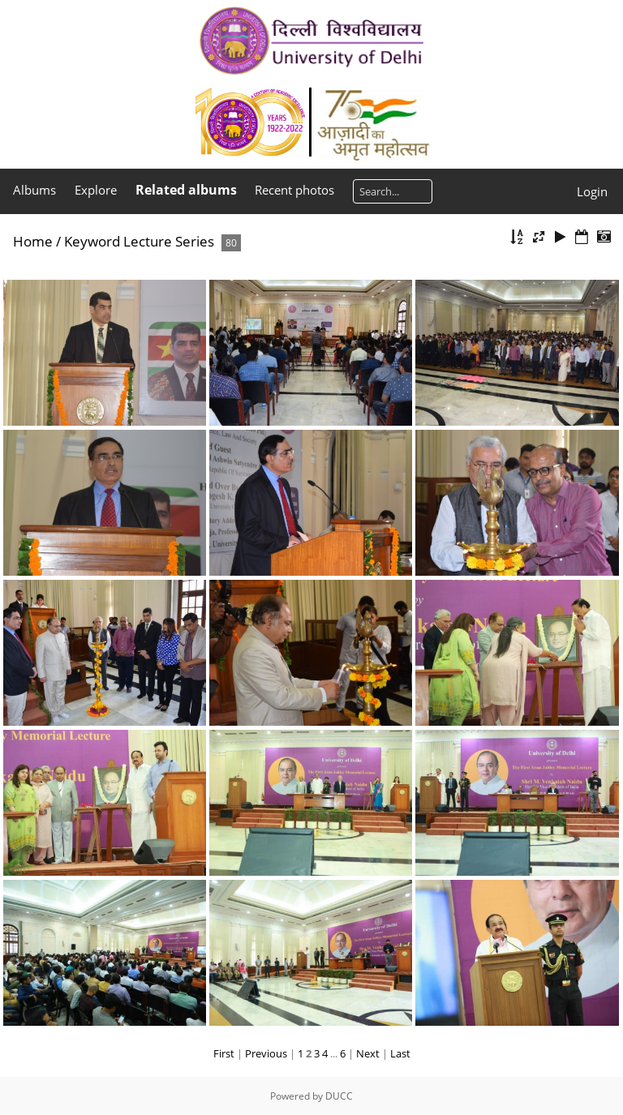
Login (592, 191)
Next (368, 1053)
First (223, 1053)
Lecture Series (168, 241)
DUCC (339, 1096)
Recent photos (294, 190)
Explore (96, 190)
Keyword (92, 241)
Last (400, 1053)
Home (33, 241)
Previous (266, 1053)
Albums (34, 190)
